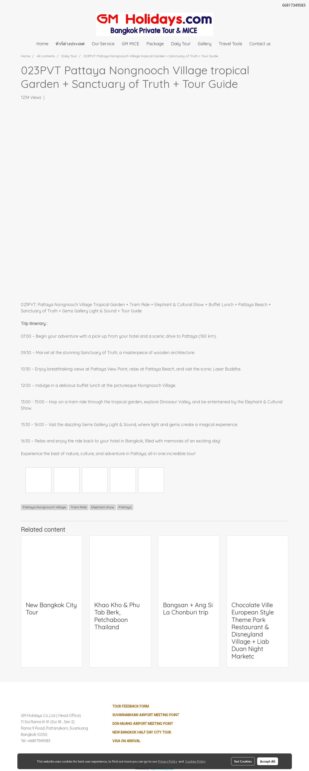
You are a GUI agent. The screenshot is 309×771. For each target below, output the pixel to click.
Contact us (260, 43)
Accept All (267, 761)
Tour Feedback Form (130, 706)
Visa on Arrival (126, 741)
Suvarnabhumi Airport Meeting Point (145, 715)
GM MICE (130, 43)
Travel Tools (230, 43)
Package (155, 43)
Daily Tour (181, 43)
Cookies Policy (195, 761)
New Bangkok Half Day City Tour (141, 732)
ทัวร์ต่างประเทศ (70, 43)
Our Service (103, 43)
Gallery (204, 43)
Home (42, 43)
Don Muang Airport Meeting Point (142, 724)
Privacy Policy (167, 761)
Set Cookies (243, 761)
